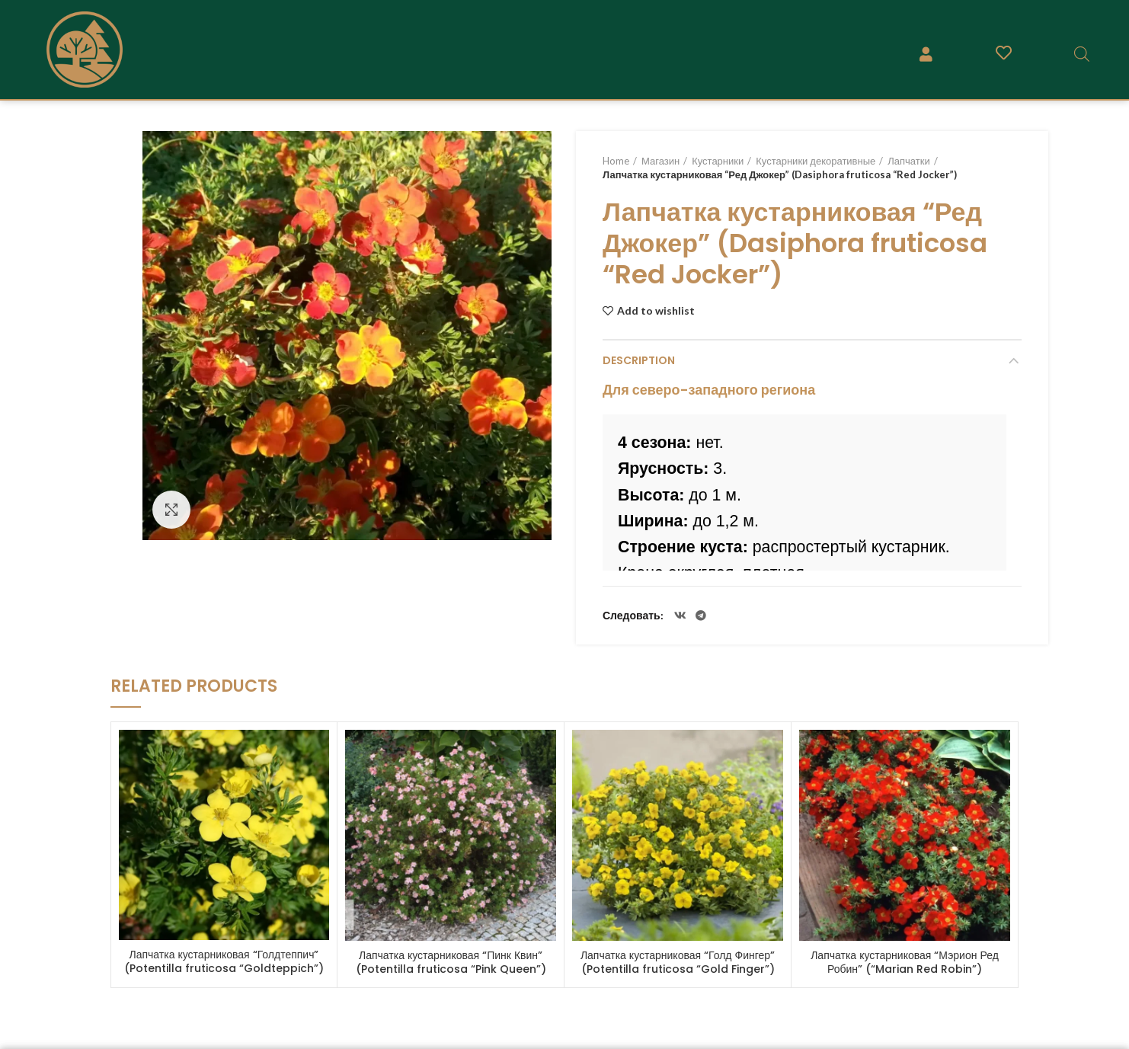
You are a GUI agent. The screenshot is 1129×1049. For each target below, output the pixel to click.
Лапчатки (908, 161)
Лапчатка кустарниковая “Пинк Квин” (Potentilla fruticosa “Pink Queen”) (451, 962)
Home (616, 161)
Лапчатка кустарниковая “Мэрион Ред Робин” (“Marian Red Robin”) (905, 962)
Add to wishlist (656, 310)
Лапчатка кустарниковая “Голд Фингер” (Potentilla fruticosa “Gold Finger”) (677, 962)
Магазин (660, 161)
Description (639, 360)
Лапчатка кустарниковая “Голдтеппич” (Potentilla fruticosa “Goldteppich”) (224, 961)
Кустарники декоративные (815, 161)
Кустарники (718, 161)
